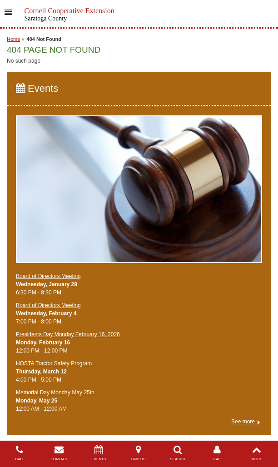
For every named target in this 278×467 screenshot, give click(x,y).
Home (13, 39)
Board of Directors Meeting (48, 276)
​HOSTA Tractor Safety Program (54, 363)
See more (243, 421)
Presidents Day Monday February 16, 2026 (68, 334)
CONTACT (59, 453)
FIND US (138, 453)
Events (37, 88)
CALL (19, 453)
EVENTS (98, 453)
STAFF (216, 453)
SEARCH (177, 453)
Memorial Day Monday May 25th (55, 392)
